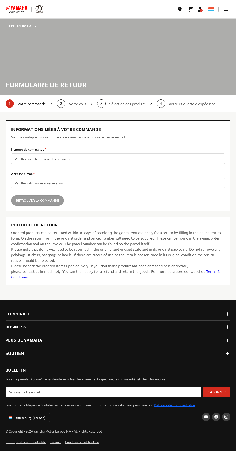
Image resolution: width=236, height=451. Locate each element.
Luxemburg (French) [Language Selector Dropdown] (27, 417)
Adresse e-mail (22, 173)
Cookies (55, 442)
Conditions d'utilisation (82, 442)
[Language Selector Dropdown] (211, 9)
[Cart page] (191, 9)
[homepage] (16, 9)
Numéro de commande (27, 149)
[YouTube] (206, 417)
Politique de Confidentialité (174, 405)
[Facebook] (216, 417)
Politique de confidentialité (26, 442)
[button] (225, 9)
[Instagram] (226, 417)
